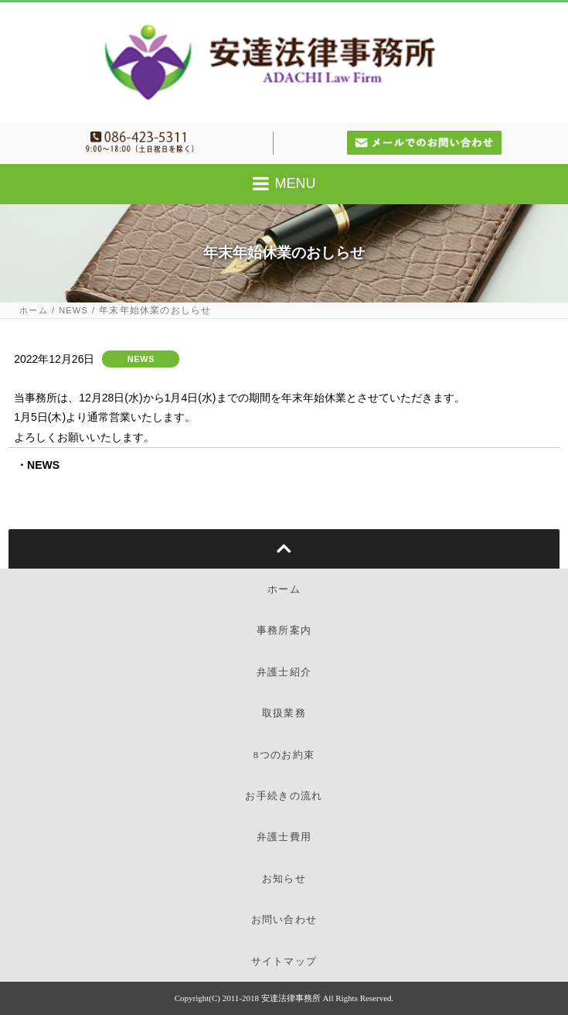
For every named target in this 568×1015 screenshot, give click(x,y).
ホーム (33, 310)
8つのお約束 (284, 754)
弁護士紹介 (284, 672)
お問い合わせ (284, 919)
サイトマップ (284, 961)
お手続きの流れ (283, 795)
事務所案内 (284, 630)
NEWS (73, 310)
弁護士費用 (284, 836)
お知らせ (284, 878)
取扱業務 (284, 713)
